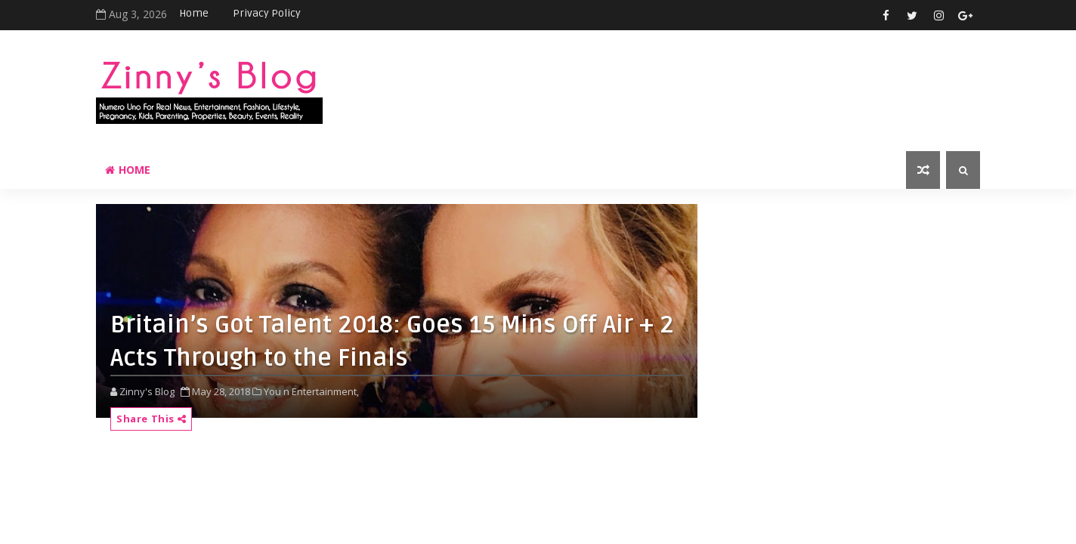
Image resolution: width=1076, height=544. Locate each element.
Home (194, 13)
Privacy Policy (267, 13)
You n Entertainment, (311, 391)
